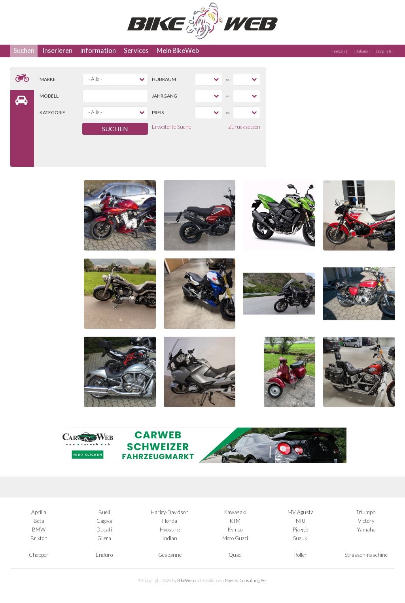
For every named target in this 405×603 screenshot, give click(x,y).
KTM (235, 521)
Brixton (38, 538)
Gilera (104, 538)
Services (136, 51)
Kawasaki (235, 512)
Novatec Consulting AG (246, 580)
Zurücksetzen (244, 127)
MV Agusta (301, 512)
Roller (300, 555)
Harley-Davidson (170, 512)
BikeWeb (185, 580)
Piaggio (300, 529)
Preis (158, 112)
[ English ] (384, 51)
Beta (39, 521)
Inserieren (57, 51)
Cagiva (104, 521)
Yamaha (366, 529)
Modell (49, 96)
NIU (300, 521)
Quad (235, 555)
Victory (366, 521)
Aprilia (38, 512)
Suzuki (300, 538)
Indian (169, 538)
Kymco (235, 529)
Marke (48, 79)
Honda (169, 521)
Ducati (104, 529)
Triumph (366, 512)
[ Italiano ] (362, 51)
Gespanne (170, 555)
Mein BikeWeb (178, 51)
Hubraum (164, 79)
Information (98, 51)
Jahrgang (164, 96)
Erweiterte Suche (171, 127)
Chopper (39, 555)
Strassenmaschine (366, 555)
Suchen (23, 51)
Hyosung (170, 529)
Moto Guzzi (235, 538)
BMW (38, 529)
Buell (104, 512)
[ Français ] (338, 51)
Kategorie (52, 112)
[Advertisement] (335, 117)
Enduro (104, 555)
